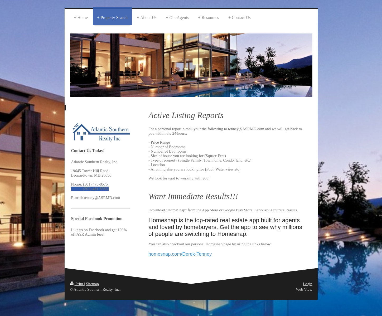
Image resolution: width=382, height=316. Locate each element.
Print (77, 284)
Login (307, 284)
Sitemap (92, 284)
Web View (304, 289)
